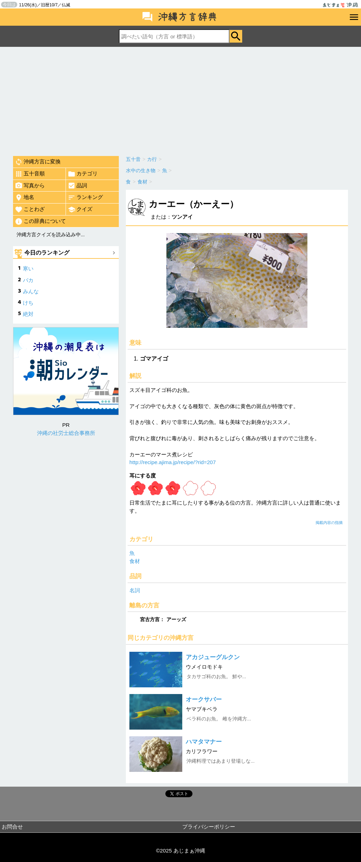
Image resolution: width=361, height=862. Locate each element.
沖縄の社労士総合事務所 (66, 433)
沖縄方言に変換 (38, 162)
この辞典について (40, 221)
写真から (30, 185)
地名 (24, 197)
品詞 (77, 185)
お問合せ (12, 827)
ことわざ (30, 209)
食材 (134, 561)
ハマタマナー (204, 741)
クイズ (80, 209)
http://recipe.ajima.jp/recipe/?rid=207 (172, 462)
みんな (31, 291)
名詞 (134, 590)
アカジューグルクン (213, 657)
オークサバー (204, 699)
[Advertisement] (180, 99)
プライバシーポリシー (208, 827)
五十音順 (30, 174)
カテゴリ (83, 174)
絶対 (28, 314)
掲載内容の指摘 (329, 522)
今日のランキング (46, 253)
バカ (28, 280)
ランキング (85, 197)
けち (28, 303)
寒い (28, 268)
